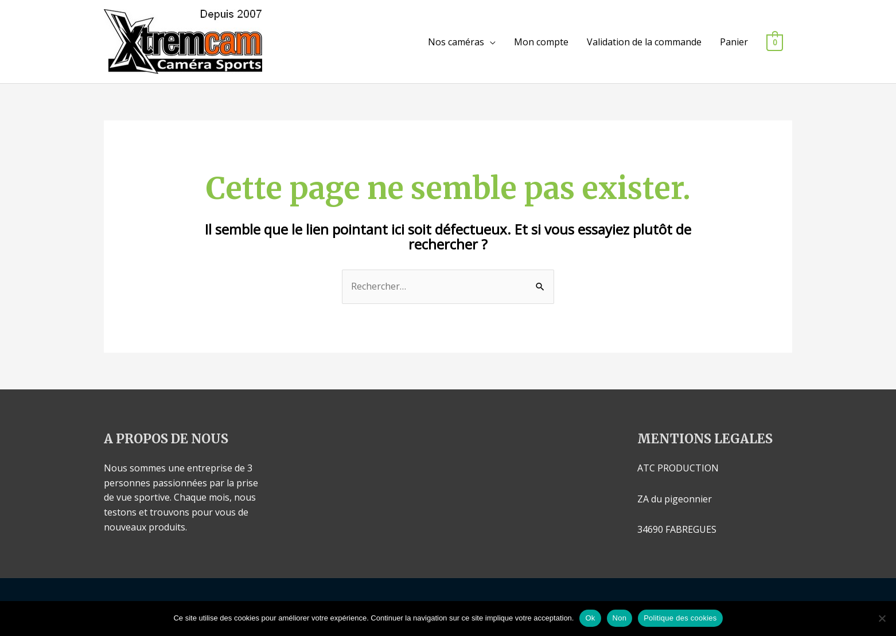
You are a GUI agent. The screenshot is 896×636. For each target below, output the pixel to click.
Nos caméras (456, 42)
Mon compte (541, 42)
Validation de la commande (644, 42)
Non (620, 618)
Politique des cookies (680, 618)
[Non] (881, 618)
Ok (590, 618)
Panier (734, 42)
